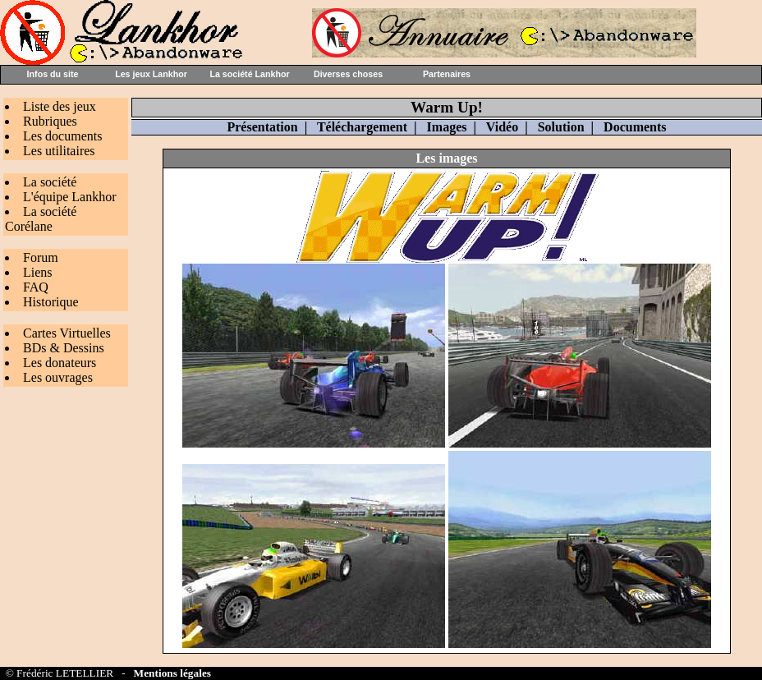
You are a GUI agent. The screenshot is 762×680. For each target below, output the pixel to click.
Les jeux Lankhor (151, 74)
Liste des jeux (59, 106)
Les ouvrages (58, 377)
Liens (38, 272)
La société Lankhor (249, 74)
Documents (635, 127)
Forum (40, 257)
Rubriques (50, 121)
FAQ (35, 287)
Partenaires (447, 74)
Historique (51, 302)
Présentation (262, 127)
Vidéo (502, 127)
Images (447, 127)
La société (49, 182)
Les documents (62, 136)
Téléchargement (362, 127)
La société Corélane (40, 218)
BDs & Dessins (63, 348)
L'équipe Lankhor (70, 197)
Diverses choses (348, 74)
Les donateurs (59, 363)
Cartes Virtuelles (67, 333)
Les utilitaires (59, 151)
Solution (561, 127)
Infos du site (53, 74)
